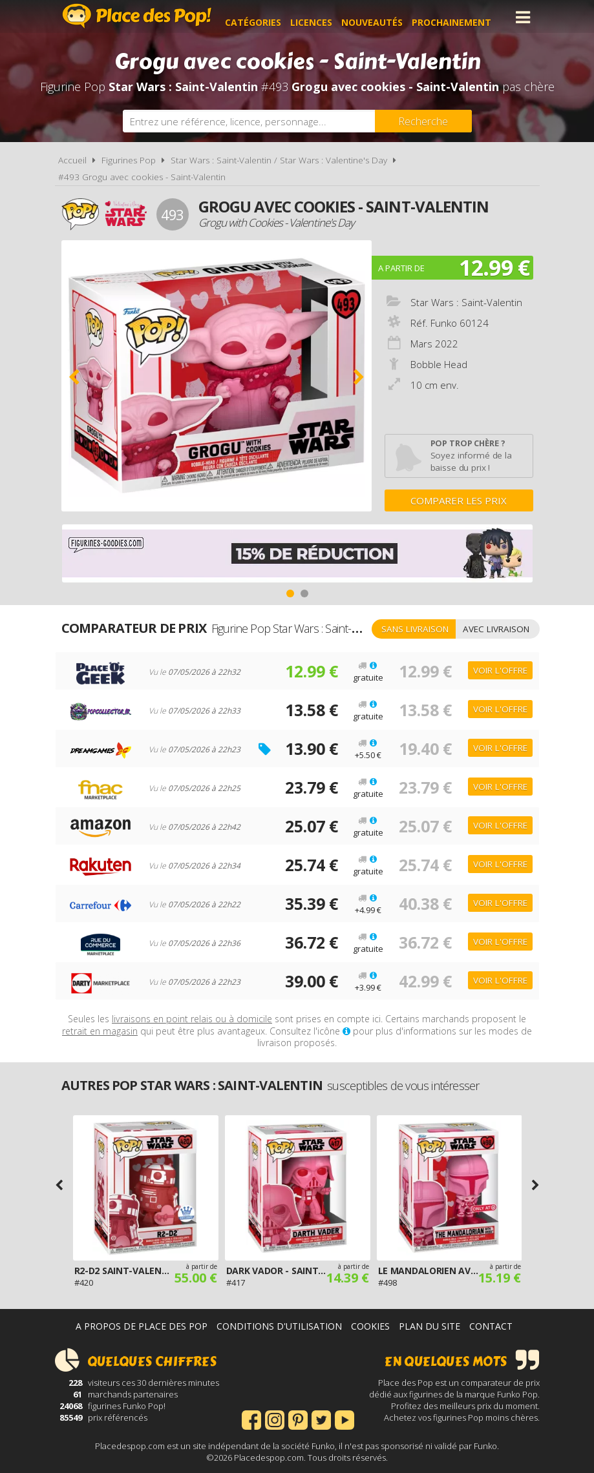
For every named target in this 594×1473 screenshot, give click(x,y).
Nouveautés (382, 17)
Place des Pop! (137, 16)
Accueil (72, 160)
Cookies (370, 1326)
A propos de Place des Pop (141, 1326)
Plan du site (429, 1326)
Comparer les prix (458, 500)
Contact (491, 1326)
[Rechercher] (423, 121)
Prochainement (462, 17)
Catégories (263, 17)
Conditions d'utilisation (279, 1326)
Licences (322, 17)
